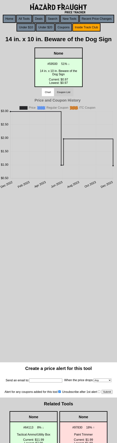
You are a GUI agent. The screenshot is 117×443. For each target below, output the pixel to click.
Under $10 (26, 27)
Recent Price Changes (97, 18)
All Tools (24, 18)
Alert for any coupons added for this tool (31, 391)
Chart (48, 92)
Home (9, 18)
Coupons (64, 27)
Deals (39, 18)
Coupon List (63, 92)
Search (52, 18)
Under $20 (45, 27)
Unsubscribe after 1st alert (79, 391)
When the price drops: (79, 380)
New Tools (69, 18)
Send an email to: (17, 380)
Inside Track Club (86, 27)
